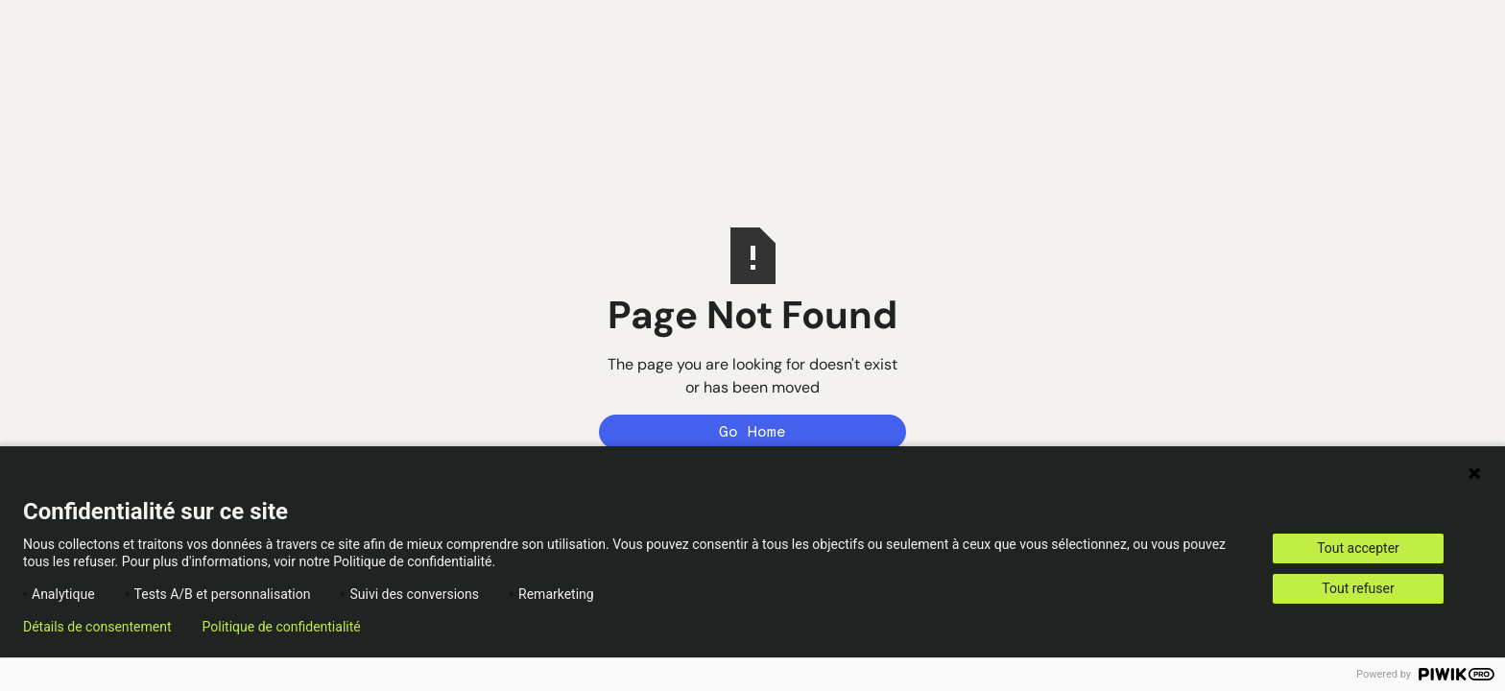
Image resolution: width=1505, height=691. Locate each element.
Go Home (752, 431)
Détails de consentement (97, 626)
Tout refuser (1358, 588)
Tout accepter (1358, 548)
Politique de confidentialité (282, 626)
